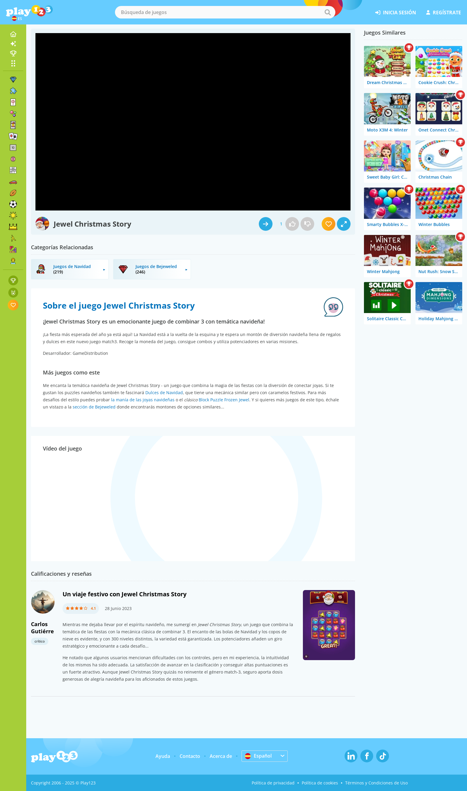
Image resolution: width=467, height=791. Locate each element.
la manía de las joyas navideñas (143, 400)
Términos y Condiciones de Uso (376, 783)
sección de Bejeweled (94, 407)
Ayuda (162, 756)
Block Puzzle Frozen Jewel (224, 400)
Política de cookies (320, 783)
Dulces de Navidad (164, 392)
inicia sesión (395, 12)
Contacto (190, 756)
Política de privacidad (273, 783)
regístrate (443, 12)
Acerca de (221, 756)
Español (258, 756)
